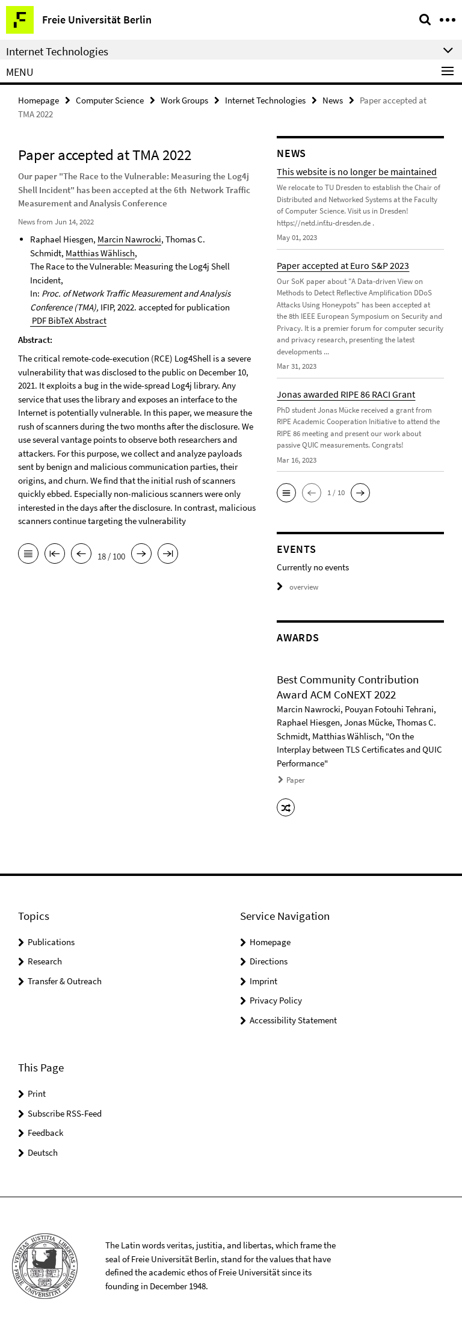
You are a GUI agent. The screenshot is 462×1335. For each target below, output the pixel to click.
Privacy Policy (276, 1000)
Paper (295, 780)
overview (297, 587)
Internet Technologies (265, 100)
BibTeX (59, 320)
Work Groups (184, 100)
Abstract (89, 320)
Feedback (45, 1132)
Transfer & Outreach (65, 981)
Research (45, 961)
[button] (286, 493)
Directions (269, 961)
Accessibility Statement (293, 1020)
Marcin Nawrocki (129, 239)
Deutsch (43, 1152)
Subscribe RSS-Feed (65, 1113)
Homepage (38, 100)
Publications (51, 942)
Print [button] (37, 1093)
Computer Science (110, 100)
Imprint (263, 981)
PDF (38, 320)
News (332, 100)
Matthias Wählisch (100, 253)
